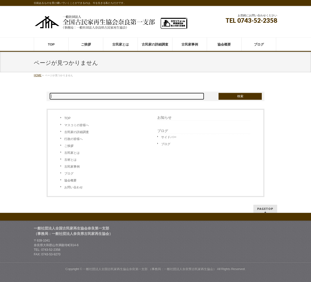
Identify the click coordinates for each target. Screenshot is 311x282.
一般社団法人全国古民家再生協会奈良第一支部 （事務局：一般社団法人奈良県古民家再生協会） (149, 269)
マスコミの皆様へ (76, 125)
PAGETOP (265, 208)
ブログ (69, 173)
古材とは (70, 159)
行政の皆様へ (73, 139)
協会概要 (70, 180)
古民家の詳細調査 (76, 132)
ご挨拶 (69, 146)
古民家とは (72, 153)
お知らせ (164, 117)
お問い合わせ (73, 187)
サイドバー (169, 137)
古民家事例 (72, 166)
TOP (67, 118)
